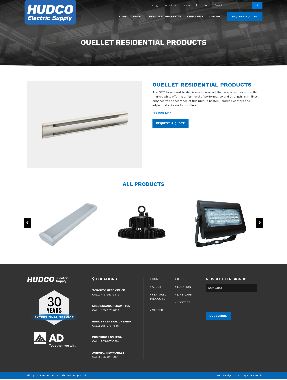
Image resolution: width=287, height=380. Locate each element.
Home (122, 16)
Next (259, 223)
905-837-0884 (110, 341)
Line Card (195, 16)
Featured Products (165, 16)
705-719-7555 (110, 325)
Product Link (161, 112)
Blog (155, 5)
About (138, 16)
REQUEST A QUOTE (170, 123)
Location (184, 287)
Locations (170, 5)
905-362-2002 (110, 310)
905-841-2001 (110, 357)
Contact (216, 16)
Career (186, 5)
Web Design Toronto (230, 375)
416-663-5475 (110, 294)
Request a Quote (244, 16)
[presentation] (233, 302)
